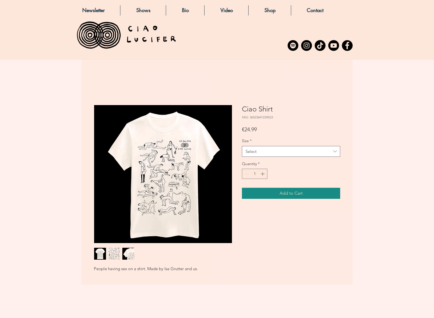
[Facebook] (347, 45)
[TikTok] (320, 45)
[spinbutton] (255, 174)
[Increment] (263, 174)
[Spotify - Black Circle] (293, 45)
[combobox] (291, 151)
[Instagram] (306, 45)
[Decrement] (246, 174)
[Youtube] (333, 45)
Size (247, 140)
